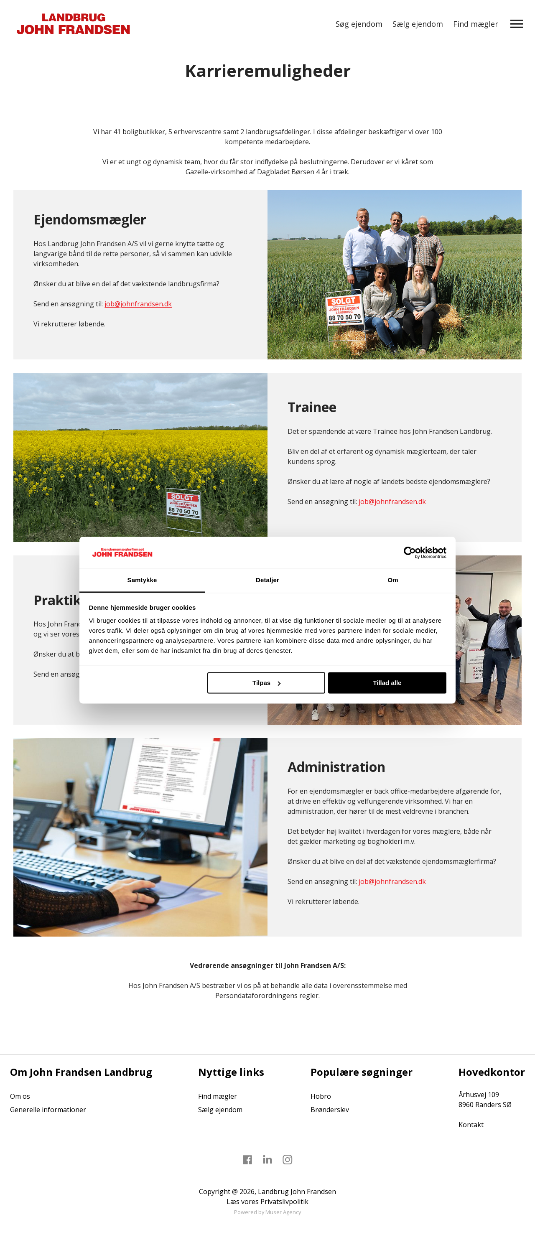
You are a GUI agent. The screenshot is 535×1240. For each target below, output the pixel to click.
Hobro (321, 1096)
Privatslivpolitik (284, 1201)
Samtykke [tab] (142, 580)
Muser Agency (283, 1212)
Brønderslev (330, 1109)
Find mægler (475, 24)
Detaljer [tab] (267, 580)
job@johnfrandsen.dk (138, 303)
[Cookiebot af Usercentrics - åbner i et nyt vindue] (409, 552)
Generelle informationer (48, 1109)
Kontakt (471, 1124)
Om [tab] (392, 580)
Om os (20, 1096)
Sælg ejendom (417, 24)
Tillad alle (387, 682)
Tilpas (266, 682)
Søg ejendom (359, 24)
